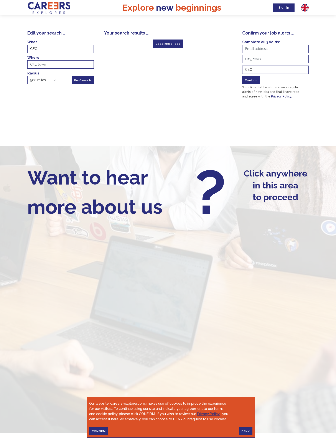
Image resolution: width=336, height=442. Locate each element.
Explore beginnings (171, 7)
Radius (33, 73)
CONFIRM (99, 431)
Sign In (283, 8)
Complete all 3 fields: (261, 42)
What (32, 42)
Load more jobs (168, 43)
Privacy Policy (208, 414)
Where (33, 58)
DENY (246, 431)
